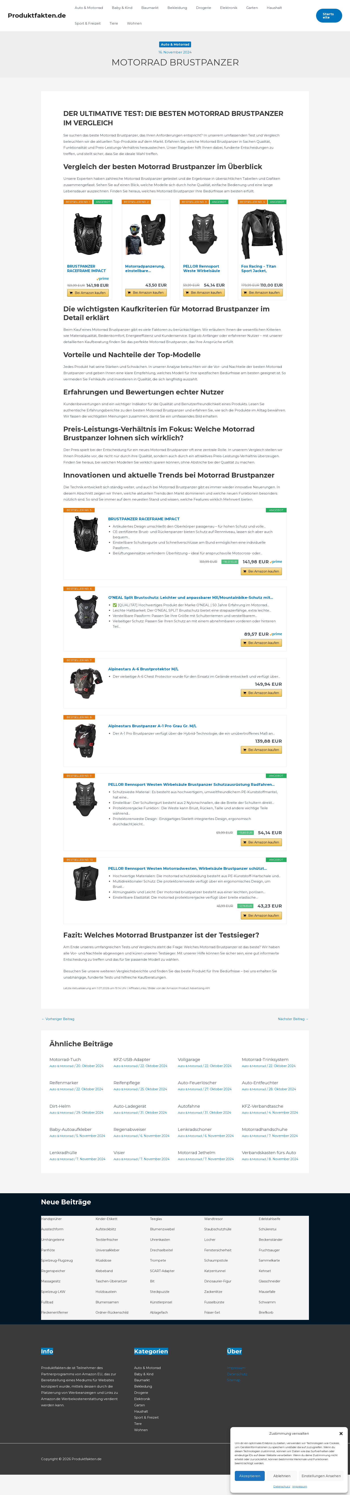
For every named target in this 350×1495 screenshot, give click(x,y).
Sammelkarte (270, 1281)
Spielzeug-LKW (54, 1312)
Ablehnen (281, 1476)
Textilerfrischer (108, 1260)
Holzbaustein (107, 1312)
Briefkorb (267, 1333)
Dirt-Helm (61, 1127)
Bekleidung (169, 8)
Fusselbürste (215, 1322)
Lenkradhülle (64, 1173)
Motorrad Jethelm (198, 1173)
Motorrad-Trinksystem (267, 1080)
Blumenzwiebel (163, 1249)
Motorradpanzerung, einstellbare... (145, 268)
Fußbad (48, 1322)
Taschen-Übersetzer (113, 1301)
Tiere (78, 23)
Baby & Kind (118, 8)
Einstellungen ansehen (321, 1476)
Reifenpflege (128, 1104)
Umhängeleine (54, 1260)
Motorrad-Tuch (66, 1080)
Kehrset (265, 1291)
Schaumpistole (217, 1281)
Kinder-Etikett (107, 1239)
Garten (237, 8)
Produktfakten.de (37, 15)
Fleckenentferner (56, 1333)
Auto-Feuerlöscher (198, 1104)
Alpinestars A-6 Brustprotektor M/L (145, 679)
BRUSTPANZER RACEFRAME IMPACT (86, 268)
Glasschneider (270, 1301)
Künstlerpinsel (162, 1322)
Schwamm (268, 1322)
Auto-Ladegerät (131, 1127)
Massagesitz (51, 1301)
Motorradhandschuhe (266, 1150)
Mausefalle (268, 1312)
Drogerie (193, 8)
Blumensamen (108, 1322)
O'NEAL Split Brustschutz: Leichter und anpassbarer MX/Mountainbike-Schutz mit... (190, 603)
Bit (152, 1301)
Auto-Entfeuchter (261, 1104)
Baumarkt (144, 8)
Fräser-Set (213, 1333)
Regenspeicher (54, 1291)
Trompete (158, 1281)
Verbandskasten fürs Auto (270, 1173)
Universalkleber (109, 1270)
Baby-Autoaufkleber (72, 1150)
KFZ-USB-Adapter (133, 1080)
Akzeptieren (249, 1476)
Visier (120, 1173)
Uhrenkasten (161, 1260)
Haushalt (257, 8)
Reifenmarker (65, 1104)
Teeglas (156, 1239)
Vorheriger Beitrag (59, 1040)
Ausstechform (53, 1249)
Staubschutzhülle (219, 1249)
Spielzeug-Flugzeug (58, 1281)
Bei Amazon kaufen (90, 293)
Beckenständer (272, 1260)
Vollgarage (189, 1080)
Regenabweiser (131, 1150)
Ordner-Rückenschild (114, 1333)
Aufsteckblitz (107, 1249)
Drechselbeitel (162, 1270)
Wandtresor (214, 1239)
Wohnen (96, 23)
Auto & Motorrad (88, 8)
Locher (210, 1260)
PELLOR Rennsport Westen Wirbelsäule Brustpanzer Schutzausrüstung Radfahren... (184, 798)
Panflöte (48, 1270)
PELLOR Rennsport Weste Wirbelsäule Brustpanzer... (201, 268)
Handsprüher (52, 1239)
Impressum (299, 1486)
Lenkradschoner (195, 1150)
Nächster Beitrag (291, 1040)
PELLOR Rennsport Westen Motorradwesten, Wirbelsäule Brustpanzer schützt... (193, 887)
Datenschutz (281, 1486)
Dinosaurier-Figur (219, 1301)
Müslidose (104, 1281)
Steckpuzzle (160, 1312)
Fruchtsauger (270, 1270)
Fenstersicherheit (219, 1270)
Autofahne (189, 1127)
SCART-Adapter (163, 1291)
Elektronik (216, 8)
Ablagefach (160, 1333)
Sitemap (234, 1400)
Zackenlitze (214, 1312)
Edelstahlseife (270, 1239)
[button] (341, 1433)
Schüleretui (268, 1249)
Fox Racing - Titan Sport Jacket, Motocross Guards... (260, 268)
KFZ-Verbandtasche (264, 1127)
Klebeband (105, 1291)
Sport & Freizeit (285, 8)
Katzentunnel (215, 1291)
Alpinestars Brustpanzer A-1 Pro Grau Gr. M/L (155, 736)
